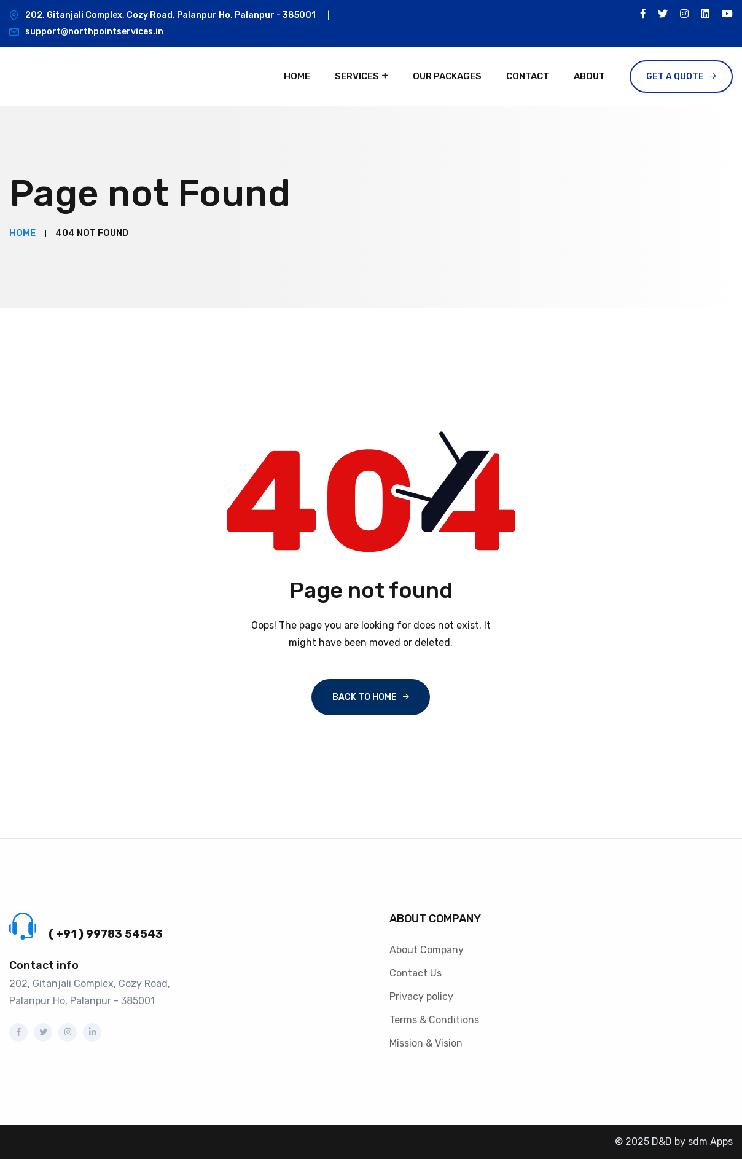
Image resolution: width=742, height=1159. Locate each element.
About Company (426, 950)
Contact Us (415, 973)
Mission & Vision (426, 1043)
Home (297, 76)
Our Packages (447, 76)
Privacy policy (421, 996)
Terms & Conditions (434, 1020)
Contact (527, 76)
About (589, 76)
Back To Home (364, 697)
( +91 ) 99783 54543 (106, 934)
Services (357, 76)
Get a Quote (675, 76)
